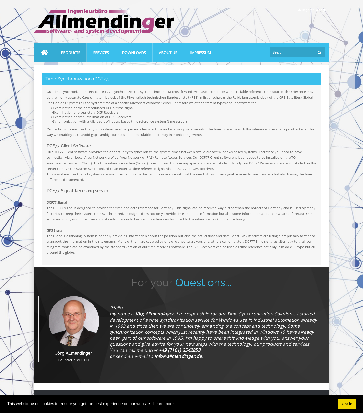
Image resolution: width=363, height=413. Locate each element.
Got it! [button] (347, 404)
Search (319, 52)
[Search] (292, 52)
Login (323, 10)
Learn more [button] (163, 404)
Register (308, 10)
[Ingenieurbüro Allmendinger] (104, 11)
